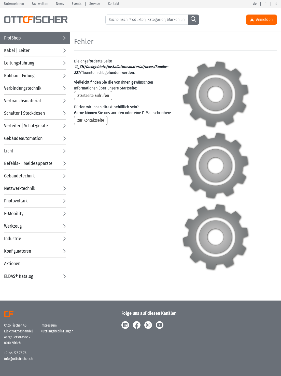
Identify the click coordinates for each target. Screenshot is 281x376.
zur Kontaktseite (90, 120)
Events (76, 4)
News (60, 4)
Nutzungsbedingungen (56, 331)
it (276, 4)
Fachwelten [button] (40, 4)
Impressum (48, 325)
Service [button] (94, 4)
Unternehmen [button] (14, 4)
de (255, 4)
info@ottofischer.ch (18, 359)
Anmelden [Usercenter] (261, 19)
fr (265, 4)
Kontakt (113, 4)
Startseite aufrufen (93, 95)
